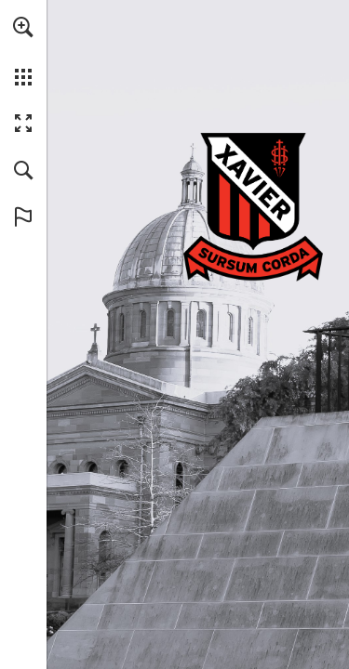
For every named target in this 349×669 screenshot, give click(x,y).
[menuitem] (23, 51)
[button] (23, 27)
